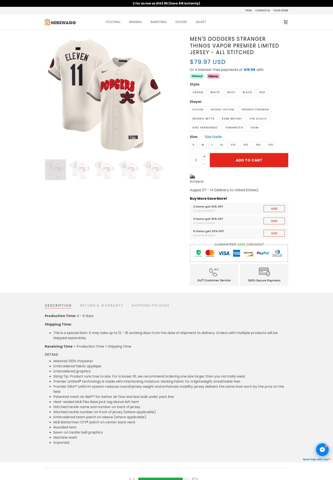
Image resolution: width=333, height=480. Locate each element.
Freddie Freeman (255, 109)
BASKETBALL (159, 22)
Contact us (262, 10)
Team (254, 127)
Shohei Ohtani (223, 109)
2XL (233, 144)
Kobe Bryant (232, 118)
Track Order (280, 10)
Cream (198, 92)
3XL (246, 144)
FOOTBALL (113, 22)
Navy (231, 92)
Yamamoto (234, 127)
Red (262, 92)
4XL (258, 144)
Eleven (198, 109)
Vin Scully (258, 118)
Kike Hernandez (205, 127)
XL (222, 144)
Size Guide (213, 137)
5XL (271, 144)
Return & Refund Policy (146, 475)
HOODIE (181, 22)
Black (247, 92)
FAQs (249, 10)
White (215, 92)
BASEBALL (135, 22)
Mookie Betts (204, 118)
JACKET (200, 22)
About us (217, 475)
